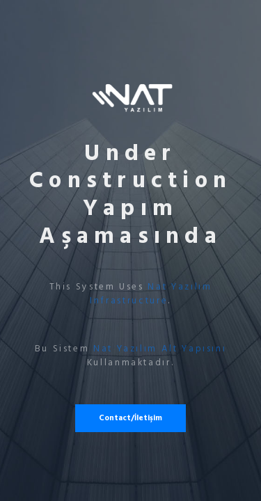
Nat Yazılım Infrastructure (151, 293)
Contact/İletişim (130, 418)
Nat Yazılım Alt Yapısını (159, 348)
